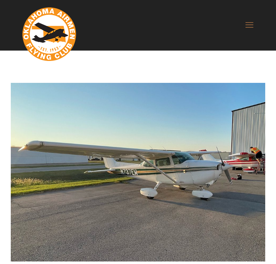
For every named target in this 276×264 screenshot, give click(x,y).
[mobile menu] (249, 25)
